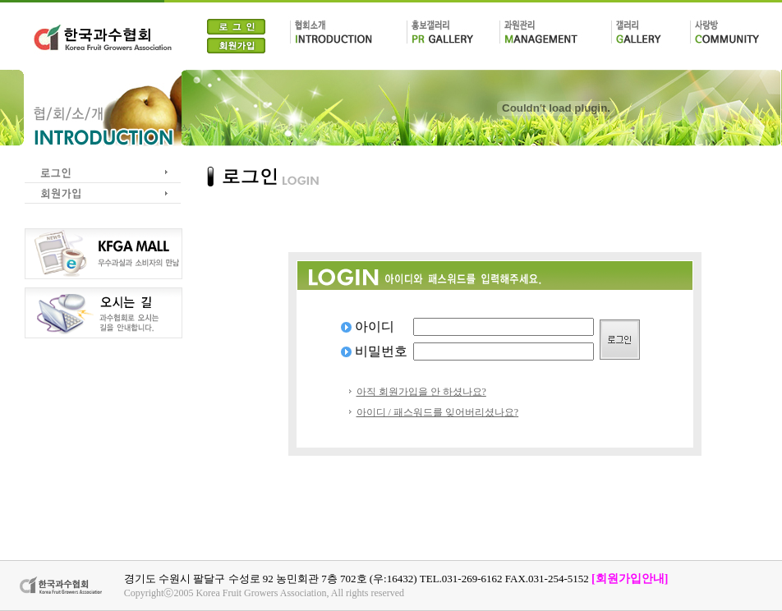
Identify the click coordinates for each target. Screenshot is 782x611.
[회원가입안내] (629, 578)
